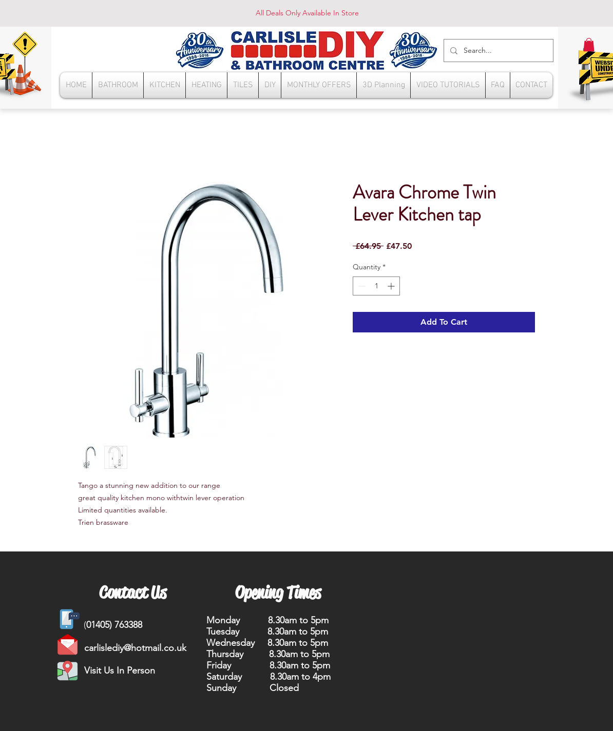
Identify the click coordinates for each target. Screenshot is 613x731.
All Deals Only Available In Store (307, 12)
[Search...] (497, 50)
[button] (589, 44)
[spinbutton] (376, 286)
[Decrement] (360, 286)
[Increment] (392, 286)
